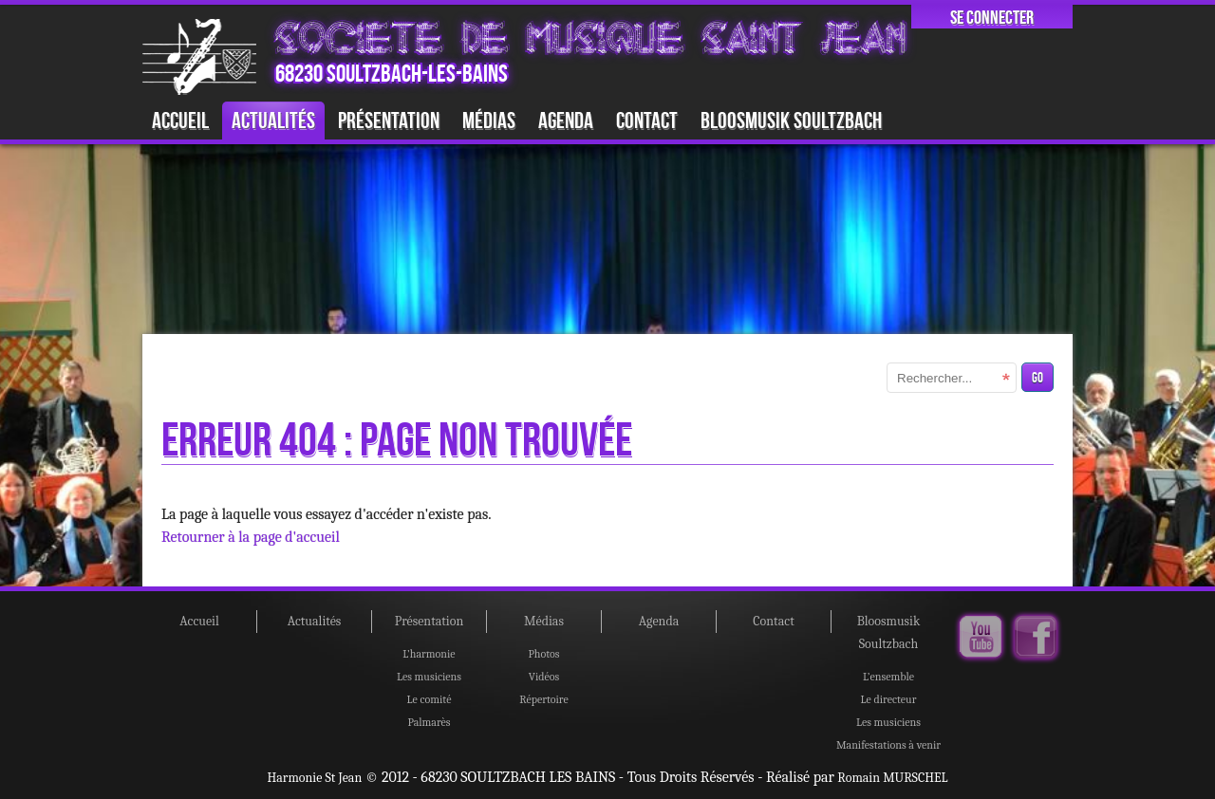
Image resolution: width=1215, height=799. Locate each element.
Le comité (429, 699)
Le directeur (889, 699)
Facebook (1035, 637)
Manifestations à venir (888, 745)
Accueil (180, 120)
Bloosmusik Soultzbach (791, 120)
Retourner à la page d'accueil (250, 537)
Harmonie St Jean (315, 778)
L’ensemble (888, 676)
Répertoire (543, 699)
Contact (647, 120)
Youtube (980, 637)
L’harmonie (428, 653)
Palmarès (428, 722)
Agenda (565, 120)
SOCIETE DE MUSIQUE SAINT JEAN (590, 38)
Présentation (388, 120)
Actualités (273, 120)
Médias (488, 120)
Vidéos (544, 676)
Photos (543, 653)
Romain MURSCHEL (892, 778)
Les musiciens (429, 676)
